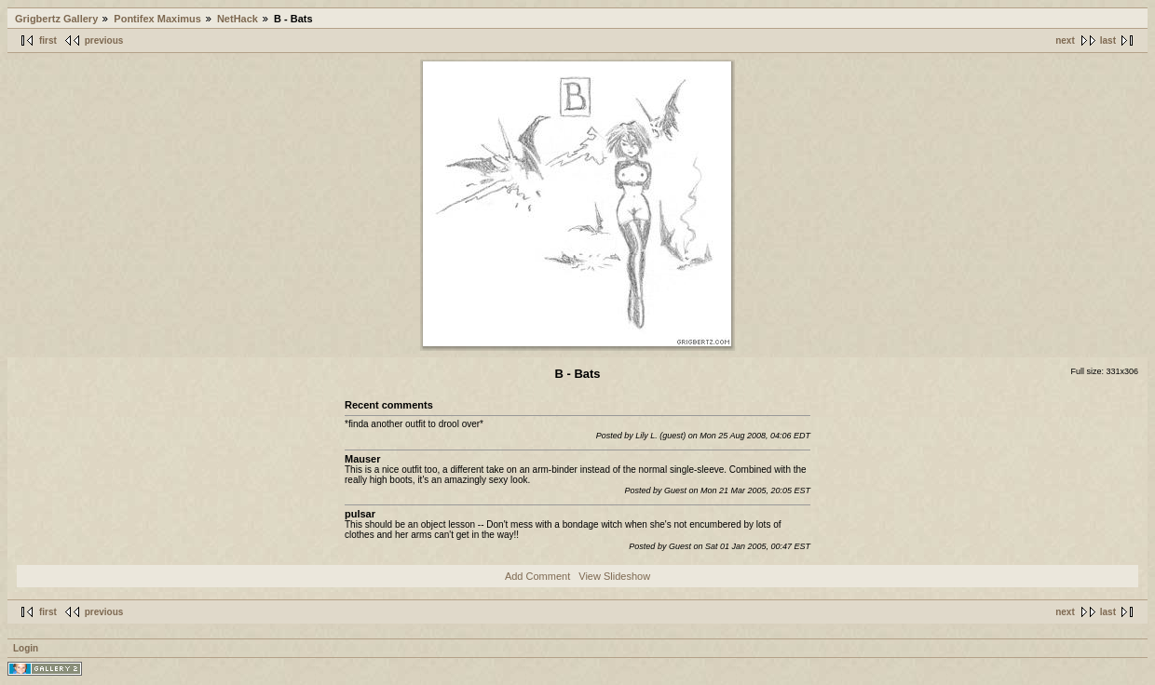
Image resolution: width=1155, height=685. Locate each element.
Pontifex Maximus (157, 18)
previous (104, 40)
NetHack (237, 18)
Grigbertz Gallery (56, 18)
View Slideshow (614, 576)
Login (25, 648)
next (1065, 40)
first (48, 40)
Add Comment (537, 576)
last (1108, 40)
